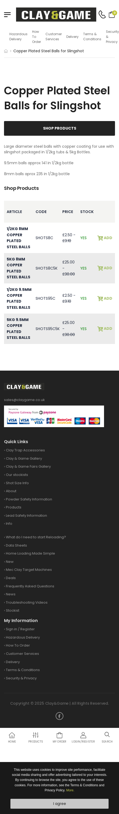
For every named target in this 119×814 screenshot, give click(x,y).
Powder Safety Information (29, 499)
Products (13, 507)
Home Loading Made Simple (30, 553)
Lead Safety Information (26, 515)
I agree (59, 803)
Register (27, 629)
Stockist (12, 610)
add (107, 238)
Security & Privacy (112, 36)
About (11, 491)
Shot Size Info (17, 483)
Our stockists (17, 474)
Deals (11, 577)
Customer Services (53, 36)
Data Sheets (16, 545)
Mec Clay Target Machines (29, 569)
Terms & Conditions (92, 36)
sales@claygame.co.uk (24, 399)
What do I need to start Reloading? (36, 537)
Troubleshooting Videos (27, 602)
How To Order (36, 36)
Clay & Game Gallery (24, 458)
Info (9, 523)
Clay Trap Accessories (25, 450)
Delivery (72, 36)
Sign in (11, 629)
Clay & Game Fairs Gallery (28, 466)
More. (70, 790)
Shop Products (59, 128)
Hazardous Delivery (18, 36)
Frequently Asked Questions (30, 586)
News (11, 594)
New (10, 561)
